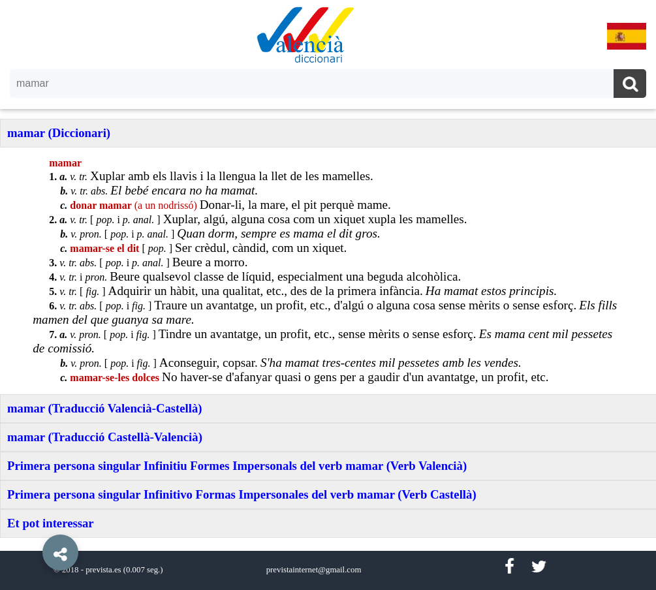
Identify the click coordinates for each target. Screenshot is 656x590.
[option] (328, 295)
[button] (33, 523)
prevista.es (103, 569)
